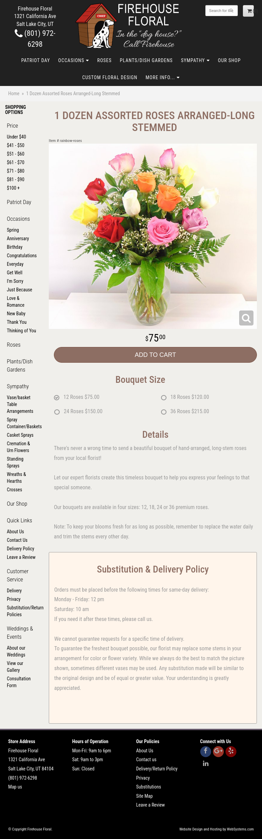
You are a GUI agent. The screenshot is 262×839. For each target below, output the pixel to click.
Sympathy (193, 60)
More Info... (160, 77)
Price (12, 125)
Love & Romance (16, 301)
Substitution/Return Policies (22, 611)
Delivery (14, 590)
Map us (15, 787)
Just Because (19, 289)
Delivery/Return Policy (156, 768)
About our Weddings (16, 651)
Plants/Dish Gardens (146, 60)
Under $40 (16, 137)
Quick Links (19, 520)
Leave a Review (21, 557)
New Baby (16, 313)
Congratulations (22, 255)
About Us (15, 531)
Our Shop (229, 60)
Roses (104, 60)
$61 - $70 (15, 162)
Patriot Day (35, 60)
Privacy (13, 599)
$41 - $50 (15, 145)
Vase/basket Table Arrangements (20, 404)
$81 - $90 (15, 179)
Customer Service (18, 575)
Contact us (146, 759)
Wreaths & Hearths (16, 478)
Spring (13, 230)
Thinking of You (21, 330)
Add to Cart (155, 354)
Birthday (15, 247)
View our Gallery (15, 667)
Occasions (71, 60)
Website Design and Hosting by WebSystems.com (216, 829)
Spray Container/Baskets (22, 423)
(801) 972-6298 (22, 778)
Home (13, 93)
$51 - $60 (15, 154)
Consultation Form (19, 682)
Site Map (144, 796)
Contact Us (17, 540)
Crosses (14, 489)
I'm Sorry (15, 281)
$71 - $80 (15, 171)
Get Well (15, 272)
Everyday (15, 264)
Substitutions (148, 787)
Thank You (17, 322)
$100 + (13, 188)
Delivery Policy (20, 548)
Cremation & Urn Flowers (18, 447)
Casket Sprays (20, 435)
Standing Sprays (15, 462)
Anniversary (18, 238)
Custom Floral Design (109, 77)
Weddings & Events (20, 632)
